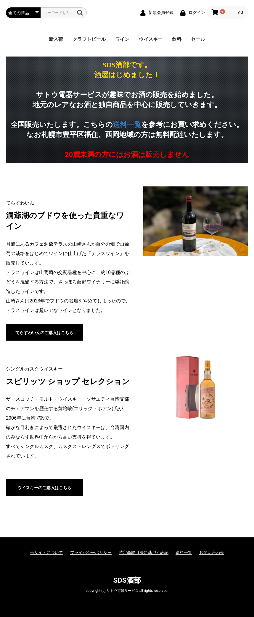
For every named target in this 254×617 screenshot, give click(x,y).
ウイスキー (151, 39)
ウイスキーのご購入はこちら (44, 487)
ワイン (122, 39)
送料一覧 (127, 124)
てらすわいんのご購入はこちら (44, 332)
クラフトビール (89, 39)
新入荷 (56, 39)
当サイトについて (46, 552)
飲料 (176, 39)
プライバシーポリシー (91, 552)
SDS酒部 (127, 580)
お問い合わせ (211, 552)
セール (198, 39)
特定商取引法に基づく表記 (143, 552)
